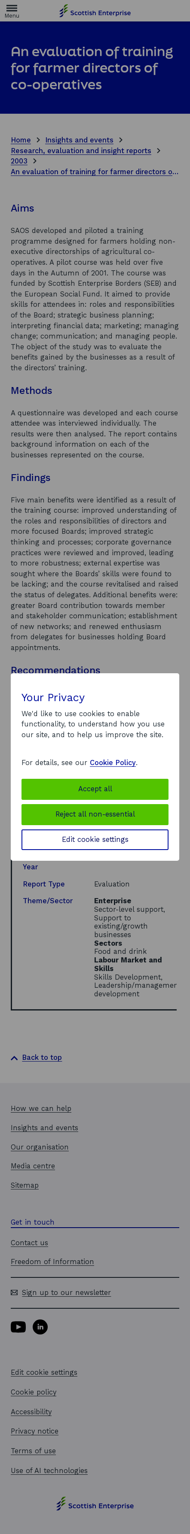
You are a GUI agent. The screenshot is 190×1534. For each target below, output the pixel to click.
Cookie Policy (113, 763)
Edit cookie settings (95, 839)
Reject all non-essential (95, 814)
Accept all (95, 789)
